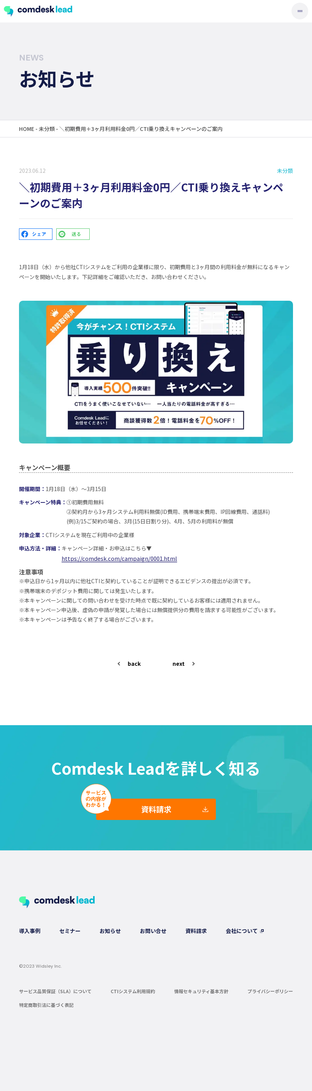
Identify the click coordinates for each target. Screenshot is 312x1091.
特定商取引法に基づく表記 (46, 1005)
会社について (242, 931)
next (179, 663)
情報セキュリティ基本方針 (201, 991)
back (134, 663)
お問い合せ (153, 931)
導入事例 (29, 931)
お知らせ (110, 931)
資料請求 (156, 809)
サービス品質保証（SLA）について (55, 991)
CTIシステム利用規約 (133, 991)
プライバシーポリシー (270, 991)
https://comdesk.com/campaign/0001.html (119, 558)
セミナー (70, 931)
